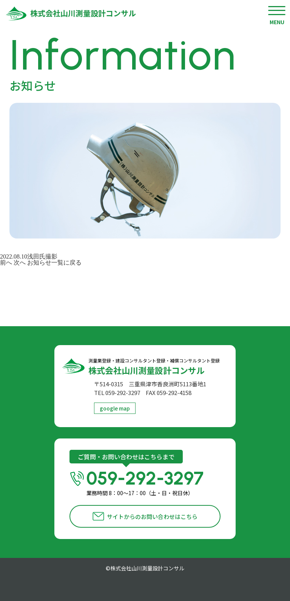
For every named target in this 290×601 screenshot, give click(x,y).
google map (115, 408)
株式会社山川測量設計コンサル (83, 13)
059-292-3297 (153, 482)
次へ (20, 262)
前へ (6, 262)
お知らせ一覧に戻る (54, 262)
